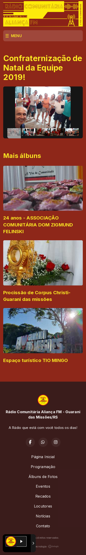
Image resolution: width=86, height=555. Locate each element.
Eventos (43, 486)
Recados (43, 496)
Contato (43, 526)
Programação (43, 466)
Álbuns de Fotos (43, 476)
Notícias (43, 516)
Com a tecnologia (43, 546)
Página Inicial (43, 456)
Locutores (43, 506)
